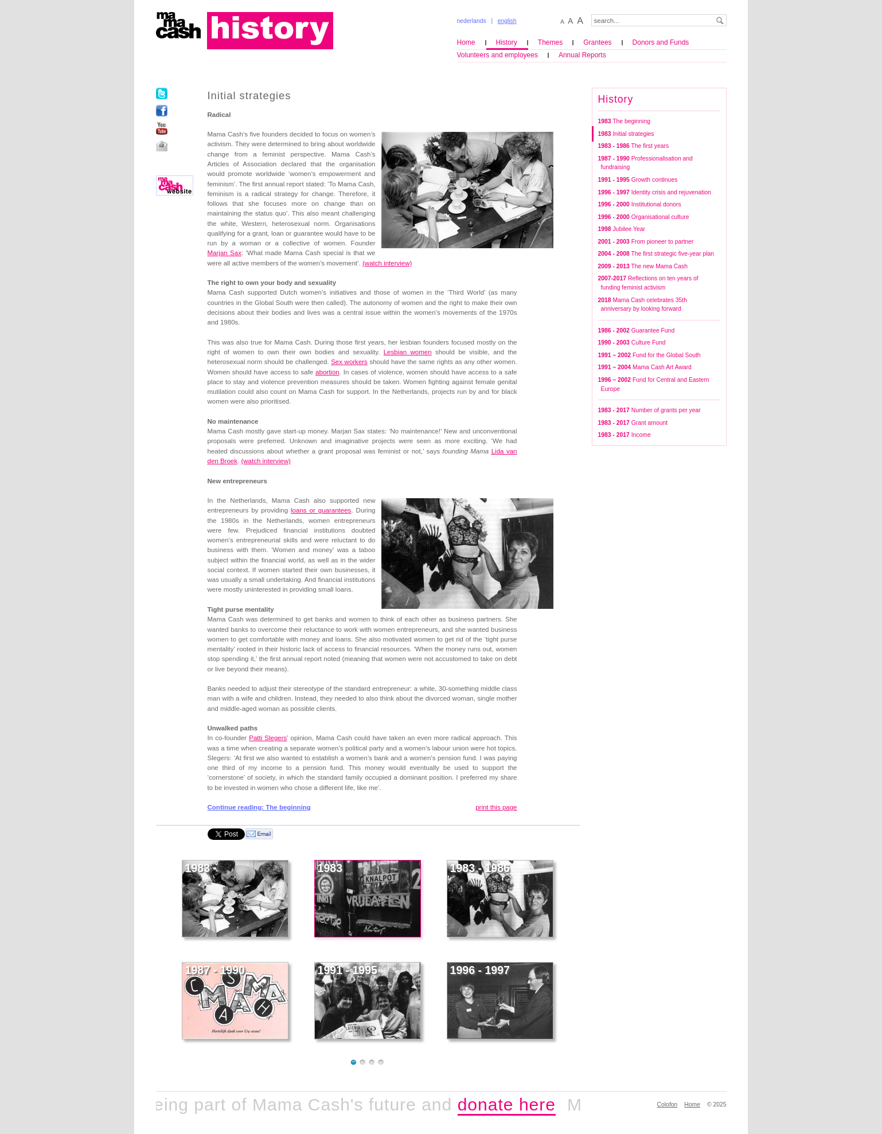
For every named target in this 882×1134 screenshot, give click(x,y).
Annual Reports (582, 55)
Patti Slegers (268, 737)
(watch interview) (387, 263)
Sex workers (349, 361)
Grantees (597, 42)
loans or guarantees (321, 510)
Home (466, 42)
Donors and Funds (661, 42)
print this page (496, 807)
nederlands (471, 21)
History (506, 42)
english (507, 21)
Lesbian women (408, 352)
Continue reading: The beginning (259, 807)
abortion (327, 372)
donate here (513, 1104)
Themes (550, 42)
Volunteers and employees (497, 55)
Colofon (667, 1104)
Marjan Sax (224, 252)
